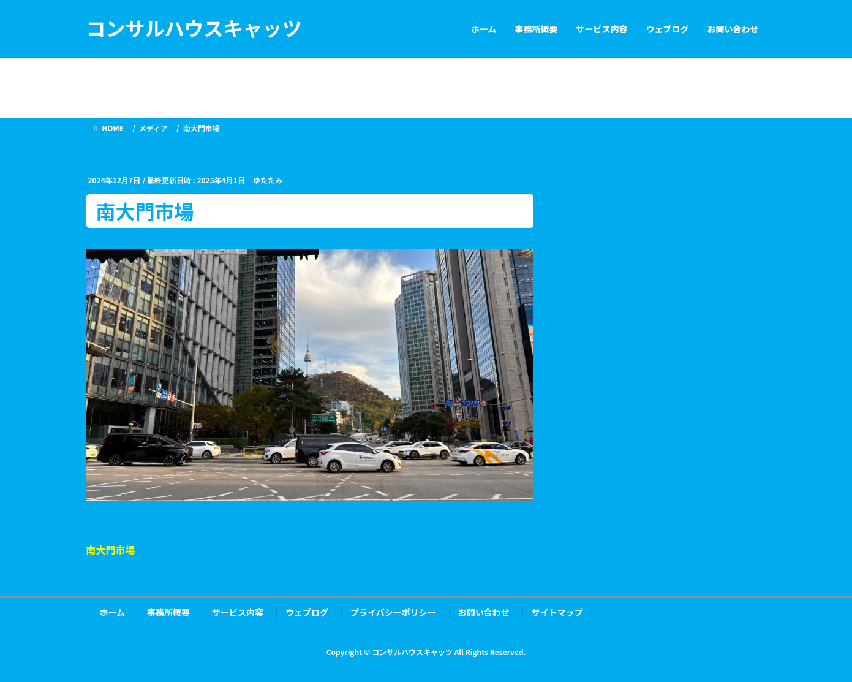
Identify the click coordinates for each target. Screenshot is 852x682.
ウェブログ (306, 612)
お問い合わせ (484, 612)
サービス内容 (237, 612)
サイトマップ (557, 612)
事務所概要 (168, 612)
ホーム (113, 612)
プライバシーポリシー (393, 612)
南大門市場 (110, 549)
